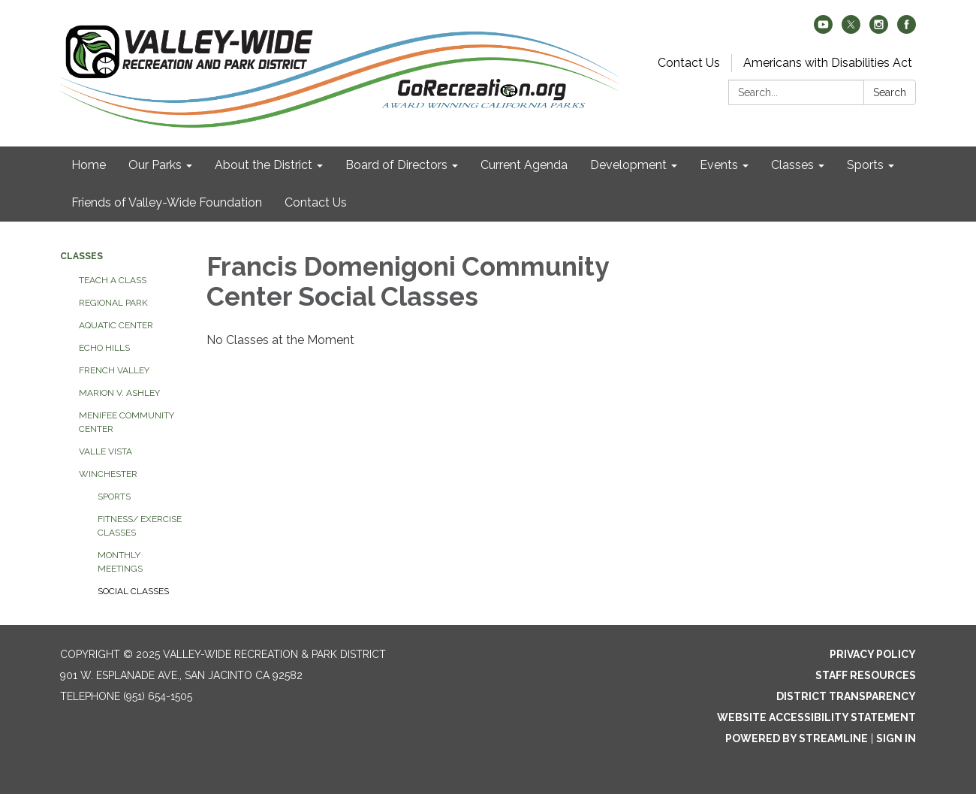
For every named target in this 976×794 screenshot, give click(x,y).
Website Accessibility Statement (816, 717)
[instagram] (878, 30)
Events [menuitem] (719, 165)
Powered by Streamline (796, 738)
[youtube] (823, 30)
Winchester (108, 474)
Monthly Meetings (120, 562)
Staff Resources (865, 675)
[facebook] (906, 30)
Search (889, 92)
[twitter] (851, 30)
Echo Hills (104, 348)
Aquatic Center (116, 325)
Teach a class (112, 280)
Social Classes (133, 591)
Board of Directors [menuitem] (396, 165)
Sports (114, 496)
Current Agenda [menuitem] (524, 165)
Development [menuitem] (628, 165)
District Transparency (846, 696)
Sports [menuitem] (865, 165)
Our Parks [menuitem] (155, 165)
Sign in (896, 738)
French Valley (114, 370)
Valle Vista (105, 451)
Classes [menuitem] (792, 165)
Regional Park (113, 302)
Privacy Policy (873, 654)
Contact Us (689, 63)
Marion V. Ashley (119, 393)
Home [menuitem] (88, 165)
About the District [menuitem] (263, 165)
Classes (81, 256)
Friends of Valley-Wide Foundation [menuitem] (166, 202)
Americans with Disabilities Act (827, 63)
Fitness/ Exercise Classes (140, 526)
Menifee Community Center (126, 422)
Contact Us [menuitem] (316, 202)
